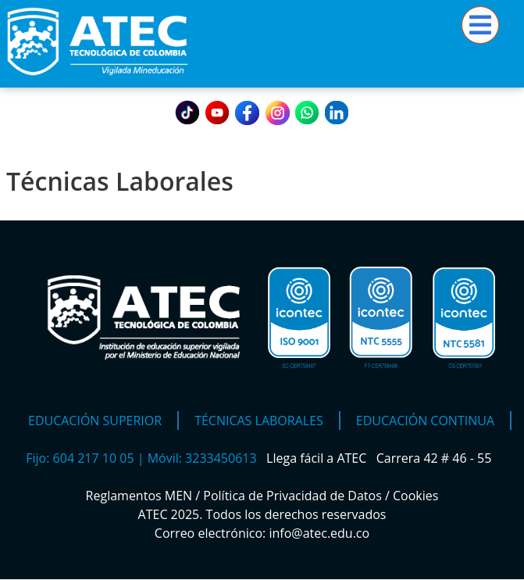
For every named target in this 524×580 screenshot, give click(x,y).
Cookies (415, 495)
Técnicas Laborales (258, 420)
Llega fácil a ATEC (317, 458)
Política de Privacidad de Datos (292, 495)
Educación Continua (425, 420)
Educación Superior (95, 420)
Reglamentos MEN (139, 495)
